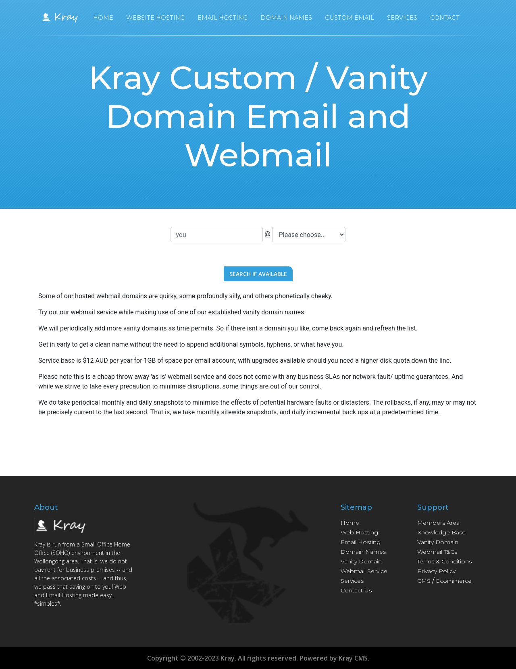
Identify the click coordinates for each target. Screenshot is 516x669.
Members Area (438, 522)
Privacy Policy (436, 571)
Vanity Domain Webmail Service (364, 566)
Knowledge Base (441, 532)
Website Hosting (155, 19)
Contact (445, 19)
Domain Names (286, 19)
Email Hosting (223, 19)
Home (103, 19)
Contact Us (356, 590)
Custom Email (349, 19)
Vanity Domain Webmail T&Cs (437, 546)
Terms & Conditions (444, 561)
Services (402, 19)
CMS (424, 580)
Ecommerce (454, 580)
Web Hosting (359, 532)
